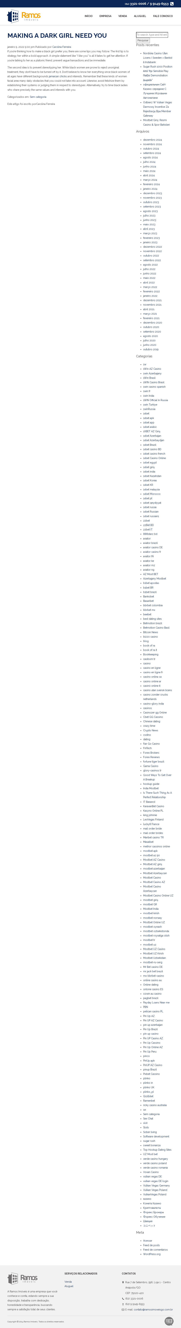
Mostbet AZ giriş (152, 864)
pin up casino (151, 1033)
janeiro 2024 (150, 188)
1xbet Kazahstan (152, 476)
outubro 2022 (151, 255)
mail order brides (153, 833)
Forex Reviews (151, 757)
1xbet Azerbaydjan (153, 440)
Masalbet (148, 841)
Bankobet (148, 596)
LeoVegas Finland (153, 819)
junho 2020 (149, 345)
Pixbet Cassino (151, 1074)
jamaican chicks (58, 76)
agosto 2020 (150, 336)
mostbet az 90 (151, 855)
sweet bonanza (151, 1145)
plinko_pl (148, 1091)
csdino (147, 734)
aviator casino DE (153, 547)
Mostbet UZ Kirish (153, 953)
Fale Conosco (163, 16)
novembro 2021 (152, 304)
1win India (148, 395)
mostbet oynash (152, 926)
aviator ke (148, 560)
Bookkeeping (150, 654)
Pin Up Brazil (150, 1029)
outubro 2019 (151, 349)
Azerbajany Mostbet (154, 578)
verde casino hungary (155, 1158)
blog (146, 641)
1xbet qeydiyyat (152, 502)
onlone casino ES (153, 989)
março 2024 (150, 179)
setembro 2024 (152, 153)
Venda (122, 16)
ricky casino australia (155, 1105)
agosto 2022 (150, 264)
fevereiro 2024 (151, 184)
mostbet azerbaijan (154, 868)
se (144, 1109)
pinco (146, 1056)
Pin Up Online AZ (153, 1047)
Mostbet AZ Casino (154, 859)
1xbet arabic (150, 427)
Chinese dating (151, 721)
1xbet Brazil (149, 444)
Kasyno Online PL (153, 810)
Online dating (150, 984)
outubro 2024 (151, 148)
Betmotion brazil (152, 623)
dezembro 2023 (152, 193)
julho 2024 (149, 162)
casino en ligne (151, 667)
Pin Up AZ (149, 1016)
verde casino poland (155, 1163)
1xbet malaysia (151, 489)
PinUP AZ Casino (152, 1065)
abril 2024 (149, 175)
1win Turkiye (150, 404)
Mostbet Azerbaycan (155, 873)
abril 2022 (149, 282)
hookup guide (151, 784)
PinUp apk (149, 1060)
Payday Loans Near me (156, 1002)
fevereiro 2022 (151, 291)
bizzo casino (150, 636)
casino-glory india (153, 703)
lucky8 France (151, 824)
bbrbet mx (149, 610)
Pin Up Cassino (151, 1042)
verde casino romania (155, 1167)
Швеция (147, 1221)
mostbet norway (152, 917)
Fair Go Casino (151, 743)
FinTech (147, 748)
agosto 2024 (150, 157)
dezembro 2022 (152, 246)
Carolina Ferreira (61, 47)
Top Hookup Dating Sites (157, 1149)
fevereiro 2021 (151, 318)
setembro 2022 (152, 260)
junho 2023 (149, 220)
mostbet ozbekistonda (156, 931)
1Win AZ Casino (152, 368)
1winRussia (149, 409)
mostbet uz (149, 944)
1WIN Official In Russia (155, 400)
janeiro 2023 (150, 242)
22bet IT (148, 529)
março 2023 (150, 233)
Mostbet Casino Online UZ (158, 895)
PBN (145, 1007)
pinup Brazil (150, 1069)
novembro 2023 (152, 197)
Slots (146, 1127)
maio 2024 (149, 171)
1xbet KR (148, 484)
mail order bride (152, 828)
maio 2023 (149, 224)
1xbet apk (148, 418)
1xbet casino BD (152, 449)
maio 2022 (149, 278)
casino (147, 663)
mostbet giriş (150, 900)
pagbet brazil (150, 998)
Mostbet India (151, 908)
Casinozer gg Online (155, 712)
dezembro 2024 (152, 139)
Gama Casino (150, 766)
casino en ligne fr (153, 672)
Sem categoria (38, 96)
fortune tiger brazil (153, 761)
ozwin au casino (152, 993)
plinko (146, 1078)
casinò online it (151, 685)
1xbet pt (147, 498)
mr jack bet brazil (153, 971)
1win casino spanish (154, 386)
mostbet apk (150, 850)
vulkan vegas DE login (155, 1181)
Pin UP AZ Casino (153, 1020)
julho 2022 (149, 269)
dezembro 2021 (152, 300)
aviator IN (148, 556)
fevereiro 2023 (151, 238)
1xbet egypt (150, 462)
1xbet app (148, 422)
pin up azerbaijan (153, 1024)
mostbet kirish (151, 913)
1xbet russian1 (151, 516)
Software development (156, 1136)
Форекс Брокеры (153, 1212)
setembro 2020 (152, 331)
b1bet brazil (150, 592)
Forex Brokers (151, 752)
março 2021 (150, 313)
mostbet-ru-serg (152, 962)
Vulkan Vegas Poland (155, 1190)
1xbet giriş (149, 467)
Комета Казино (152, 1203)
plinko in (148, 1082)
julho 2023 (149, 215)
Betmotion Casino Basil (156, 627)
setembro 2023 (152, 206)
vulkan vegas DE (152, 1176)
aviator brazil (150, 543)
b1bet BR (148, 587)
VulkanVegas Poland (154, 1194)
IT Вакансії (149, 801)
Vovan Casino (151, 1172)
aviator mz (149, 565)
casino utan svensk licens (157, 690)
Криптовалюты (152, 1207)
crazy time (149, 725)
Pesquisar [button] (143, 40)
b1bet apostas (151, 583)
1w (144, 364)
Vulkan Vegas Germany (156, 1185)
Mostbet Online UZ (154, 922)
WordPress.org (151, 1254)
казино (147, 1198)
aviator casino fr (152, 551)
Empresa (105, 16)
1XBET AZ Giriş (151, 431)
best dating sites (152, 618)
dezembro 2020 (152, 322)
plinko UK (148, 1087)
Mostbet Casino (152, 877)
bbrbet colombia (153, 605)
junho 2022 (149, 273)
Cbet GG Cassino (153, 717)
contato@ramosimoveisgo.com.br (153, 1309)
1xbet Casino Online (154, 458)
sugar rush (149, 1141)
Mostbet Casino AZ (154, 882)
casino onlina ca (152, 676)
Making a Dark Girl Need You (57, 35)
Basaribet (148, 601)
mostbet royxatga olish (156, 935)
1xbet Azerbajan (152, 435)
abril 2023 (149, 228)
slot (145, 1123)
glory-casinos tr (152, 770)
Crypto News (150, 730)
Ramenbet (149, 1100)
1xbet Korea (150, 480)
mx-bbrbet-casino (153, 975)
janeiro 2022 (150, 295)
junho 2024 (149, 166)
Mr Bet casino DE (153, 967)
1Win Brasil (149, 377)
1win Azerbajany (152, 373)
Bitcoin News (150, 632)
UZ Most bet (150, 1154)
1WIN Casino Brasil (153, 382)
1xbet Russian (151, 511)
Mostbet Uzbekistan (154, 957)
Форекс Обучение (154, 1216)
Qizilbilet (148, 1096)
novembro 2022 (152, 251)
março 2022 (150, 287)
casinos (147, 708)
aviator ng (148, 569)
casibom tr (149, 659)
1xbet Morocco (151, 494)
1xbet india (149, 471)
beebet (147, 614)
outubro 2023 (151, 202)
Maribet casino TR (153, 837)
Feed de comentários (155, 1249)
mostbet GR (150, 904)
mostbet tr (149, 940)
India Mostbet (151, 788)
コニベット (149, 1225)
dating (146, 739)
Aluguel (140, 16)
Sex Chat (148, 1118)
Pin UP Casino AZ (153, 1038)
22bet (146, 520)
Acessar (147, 1240)
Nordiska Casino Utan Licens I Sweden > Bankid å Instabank (157, 58)
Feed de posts (151, 1245)
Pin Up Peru (149, 1051)
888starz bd (150, 534)
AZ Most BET (150, 574)
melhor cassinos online (156, 846)
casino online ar (152, 681)
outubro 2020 (151, 327)
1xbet (146, 413)
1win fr (146, 391)
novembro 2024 (152, 144)
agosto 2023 (150, 211)
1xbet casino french (154, 453)
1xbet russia (149, 507)
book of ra (149, 645)
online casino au (152, 980)
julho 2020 (149, 340)
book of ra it (150, 650)
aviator (147, 538)
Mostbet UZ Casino (154, 949)
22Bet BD (148, 525)
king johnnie (150, 815)
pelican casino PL (153, 1011)
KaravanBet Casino (153, 806)
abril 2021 (148, 309)
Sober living (150, 1132)
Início (88, 16)
